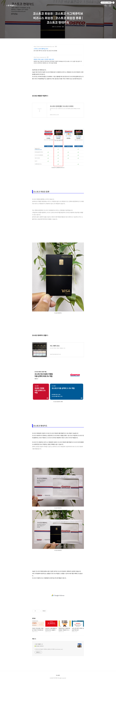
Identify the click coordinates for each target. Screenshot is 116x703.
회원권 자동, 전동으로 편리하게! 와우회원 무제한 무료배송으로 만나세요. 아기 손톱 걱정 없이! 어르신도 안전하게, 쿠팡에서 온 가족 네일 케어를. (58, 62)
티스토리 (58, 675)
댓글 (34, 639)
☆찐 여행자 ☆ (11, 5)
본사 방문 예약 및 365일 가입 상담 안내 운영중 (45, 51)
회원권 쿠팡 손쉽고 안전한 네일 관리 (44, 59)
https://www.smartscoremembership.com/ (44, 46)
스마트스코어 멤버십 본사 (41, 49)
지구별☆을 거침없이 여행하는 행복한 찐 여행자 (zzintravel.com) (49, 649)
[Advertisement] (58, 595)
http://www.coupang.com (40, 57)
